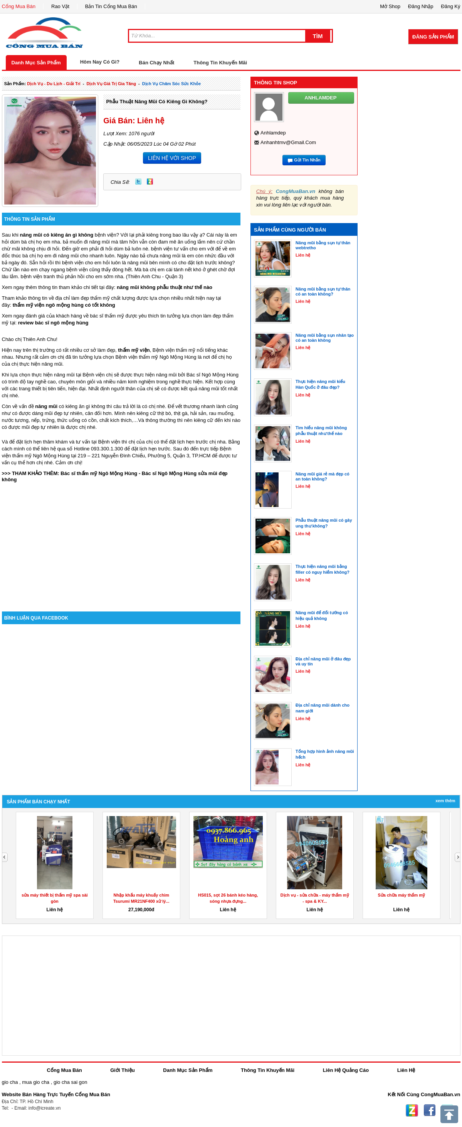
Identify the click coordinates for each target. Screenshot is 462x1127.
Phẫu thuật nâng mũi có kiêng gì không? (156, 101)
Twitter (138, 181)
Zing (150, 181)
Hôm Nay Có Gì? (100, 62)
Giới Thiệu (122, 1070)
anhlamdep (273, 133)
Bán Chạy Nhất (156, 63)
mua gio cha (35, 1082)
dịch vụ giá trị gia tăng (111, 83)
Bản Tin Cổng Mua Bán (111, 6)
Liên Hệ (406, 1070)
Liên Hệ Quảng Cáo (346, 1070)
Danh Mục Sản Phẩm (36, 63)
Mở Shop (390, 6)
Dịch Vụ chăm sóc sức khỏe (171, 83)
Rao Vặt (60, 6)
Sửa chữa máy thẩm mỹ (401, 895)
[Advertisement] (121, 546)
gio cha (10, 1082)
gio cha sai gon (70, 1082)
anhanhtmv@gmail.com (288, 142)
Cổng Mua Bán (19, 6)
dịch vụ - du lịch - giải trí (53, 83)
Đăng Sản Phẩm (433, 37)
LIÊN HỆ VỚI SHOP (172, 158)
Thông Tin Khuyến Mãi (220, 63)
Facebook (429, 1110)
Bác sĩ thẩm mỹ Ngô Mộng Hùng (98, 473)
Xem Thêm (445, 800)
